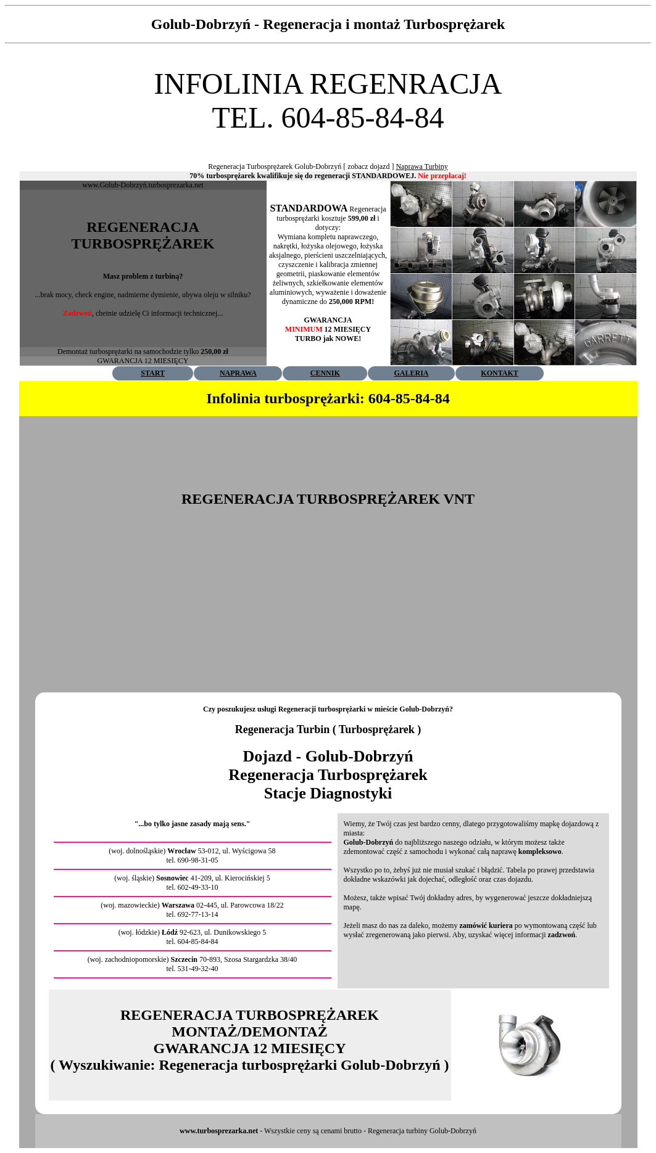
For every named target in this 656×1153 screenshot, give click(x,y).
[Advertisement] (328, 139)
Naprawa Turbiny (421, 166)
